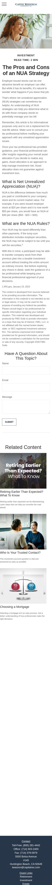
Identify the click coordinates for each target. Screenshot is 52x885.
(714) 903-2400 (29, 849)
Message (7, 397)
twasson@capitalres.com (26, 867)
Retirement (26, 876)
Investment (26, 880)
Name (5, 363)
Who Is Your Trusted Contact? (20, 552)
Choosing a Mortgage (14, 607)
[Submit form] (9, 422)
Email (5, 380)
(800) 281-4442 (31, 845)
